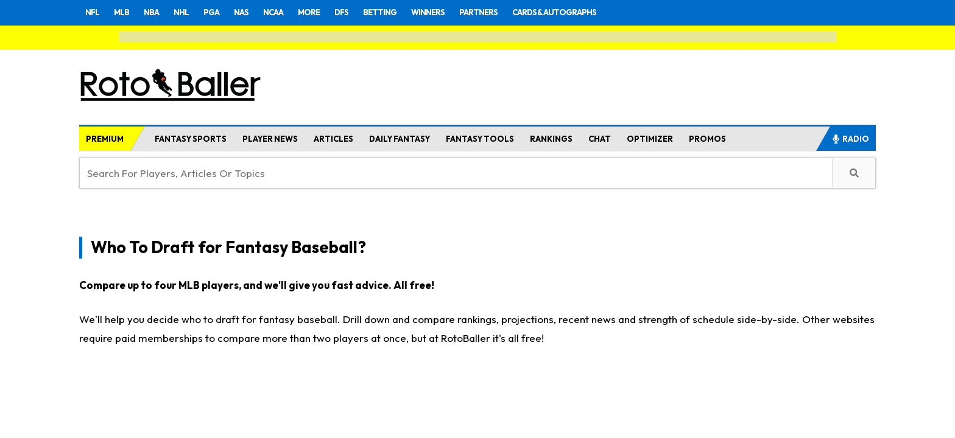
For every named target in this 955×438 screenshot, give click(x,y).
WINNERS (452, 12)
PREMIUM (105, 139)
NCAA (285, 12)
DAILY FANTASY (399, 139)
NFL (93, 12)
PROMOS (707, 139)
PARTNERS (507, 12)
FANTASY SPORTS (191, 139)
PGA (219, 12)
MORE (323, 12)
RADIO (850, 139)
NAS (251, 12)
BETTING (399, 12)
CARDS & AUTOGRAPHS (590, 12)
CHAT (599, 139)
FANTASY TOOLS (480, 139)
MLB (124, 12)
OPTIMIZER (650, 139)
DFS (358, 12)
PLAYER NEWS (270, 139)
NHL (187, 12)
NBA (155, 12)
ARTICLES (333, 139)
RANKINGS (551, 139)
